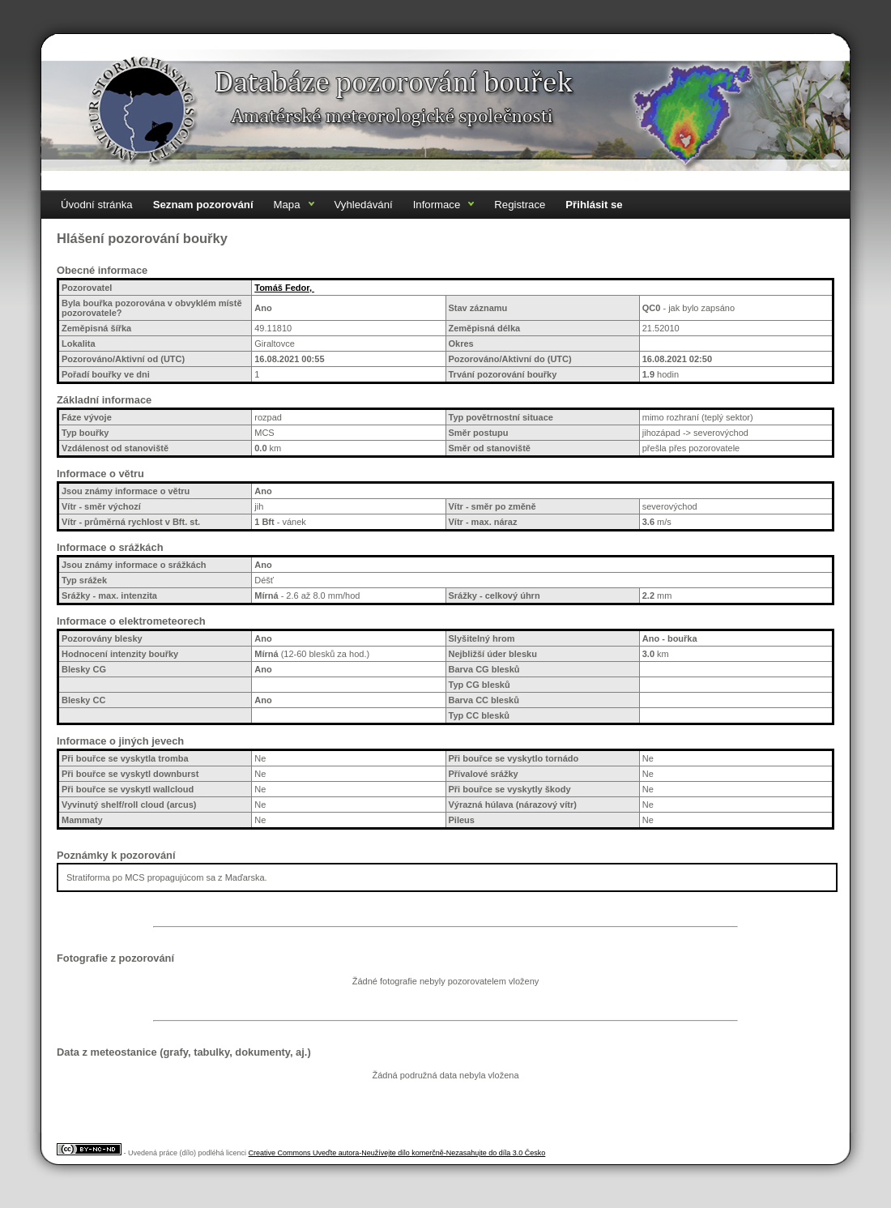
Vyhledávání (364, 204)
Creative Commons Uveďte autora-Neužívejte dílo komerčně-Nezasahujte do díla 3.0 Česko (397, 1153)
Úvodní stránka (97, 204)
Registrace (519, 204)
